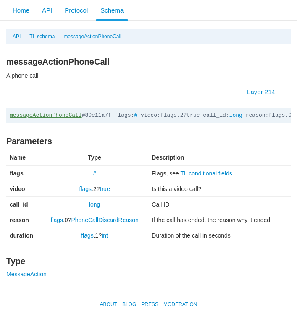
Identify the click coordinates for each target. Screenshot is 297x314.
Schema (112, 10)
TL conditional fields (206, 173)
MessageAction (26, 274)
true (105, 189)
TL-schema (42, 36)
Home (21, 10)
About (108, 304)
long (235, 115)
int (105, 235)
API (47, 10)
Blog (129, 304)
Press (149, 304)
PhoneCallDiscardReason (104, 220)
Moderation (180, 304)
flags (85, 189)
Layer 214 (265, 91)
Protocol (76, 10)
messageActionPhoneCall (92, 36)
